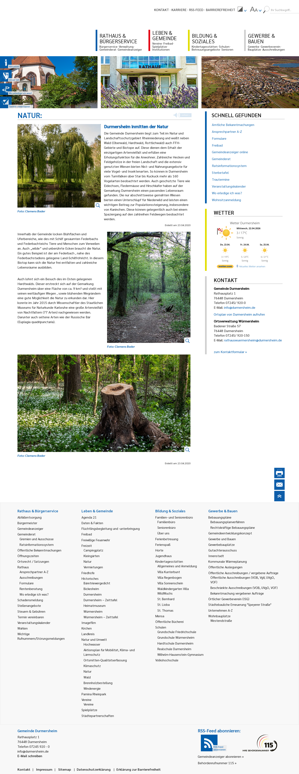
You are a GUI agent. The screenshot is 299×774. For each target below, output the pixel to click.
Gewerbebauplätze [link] (221, 544)
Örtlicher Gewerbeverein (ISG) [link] (228, 599)
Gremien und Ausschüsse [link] (37, 539)
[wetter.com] (225, 267)
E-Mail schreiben (29, 756)
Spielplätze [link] (89, 710)
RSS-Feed (196, 9)
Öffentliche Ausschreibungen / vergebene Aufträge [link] (243, 573)
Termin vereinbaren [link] (30, 617)
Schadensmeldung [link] (30, 600)
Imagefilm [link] (89, 622)
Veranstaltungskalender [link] (33, 622)
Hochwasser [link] (92, 644)
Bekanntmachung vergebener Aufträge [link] (237, 593)
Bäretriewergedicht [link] (97, 583)
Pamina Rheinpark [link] (94, 694)
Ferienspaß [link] (163, 544)
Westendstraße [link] (221, 620)
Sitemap (64, 769)
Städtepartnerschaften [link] (98, 715)
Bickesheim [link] (91, 588)
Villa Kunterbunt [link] (168, 572)
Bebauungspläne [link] (219, 517)
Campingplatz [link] (93, 550)
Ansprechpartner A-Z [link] (34, 572)
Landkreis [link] (88, 634)
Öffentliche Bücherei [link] (169, 621)
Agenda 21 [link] (89, 517)
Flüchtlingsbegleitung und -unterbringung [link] (111, 528)
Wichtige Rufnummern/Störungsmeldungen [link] (41, 636)
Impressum (44, 769)
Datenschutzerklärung (94, 769)
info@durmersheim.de (239, 307)
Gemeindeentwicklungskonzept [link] (230, 533)
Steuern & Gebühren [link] (31, 611)
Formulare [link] (27, 583)
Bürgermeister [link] (27, 523)
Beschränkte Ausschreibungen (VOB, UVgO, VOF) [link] (244, 587)
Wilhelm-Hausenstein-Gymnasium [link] (180, 654)
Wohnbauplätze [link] (219, 616)
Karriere (179, 9)
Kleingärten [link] (92, 556)
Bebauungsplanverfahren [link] (227, 522)
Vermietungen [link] (93, 567)
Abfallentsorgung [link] (29, 517)
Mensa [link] (159, 616)
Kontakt (161, 9)
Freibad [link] (87, 534)
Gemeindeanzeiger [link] (30, 528)
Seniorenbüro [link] (166, 527)
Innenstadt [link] (216, 556)
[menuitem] (242, 9)
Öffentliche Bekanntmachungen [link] (39, 550)
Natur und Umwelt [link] (94, 639)
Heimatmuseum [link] (95, 605)
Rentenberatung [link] (31, 588)
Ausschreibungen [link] (31, 577)
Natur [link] (87, 561)
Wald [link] (87, 677)
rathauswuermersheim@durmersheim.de (253, 340)
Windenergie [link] (92, 688)
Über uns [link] (163, 533)
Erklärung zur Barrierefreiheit (138, 769)
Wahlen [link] (22, 628)
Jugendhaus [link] (163, 556)
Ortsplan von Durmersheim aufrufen (239, 314)
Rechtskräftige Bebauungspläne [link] (232, 527)
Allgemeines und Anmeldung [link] (177, 566)
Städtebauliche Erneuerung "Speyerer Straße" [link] (239, 604)
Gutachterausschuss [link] (222, 550)
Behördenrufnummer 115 (216, 763)
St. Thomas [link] (165, 610)
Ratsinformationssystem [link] (37, 544)
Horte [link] (159, 550)
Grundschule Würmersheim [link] (175, 637)
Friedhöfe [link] (88, 573)
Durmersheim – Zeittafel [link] (100, 600)
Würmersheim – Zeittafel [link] (101, 617)
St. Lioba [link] (163, 604)
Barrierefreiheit (220, 9)
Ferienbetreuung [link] (166, 539)
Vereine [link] (89, 704)
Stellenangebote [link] (29, 605)
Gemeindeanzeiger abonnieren (219, 756)
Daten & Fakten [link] (92, 523)
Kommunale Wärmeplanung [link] (227, 561)
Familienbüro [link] (166, 522)
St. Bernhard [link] (165, 599)
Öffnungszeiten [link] (28, 556)
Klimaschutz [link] (92, 665)
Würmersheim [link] (93, 611)
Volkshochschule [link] (166, 660)
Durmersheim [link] (93, 594)
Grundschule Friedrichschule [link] (176, 632)
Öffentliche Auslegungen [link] (225, 567)
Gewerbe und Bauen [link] (222, 539)
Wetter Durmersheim (245, 223)
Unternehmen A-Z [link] (220, 610)
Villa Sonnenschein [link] (170, 583)
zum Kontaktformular (229, 352)
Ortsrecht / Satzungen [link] (33, 561)
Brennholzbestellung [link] (98, 683)
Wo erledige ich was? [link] (34, 594)
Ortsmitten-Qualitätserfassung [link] (105, 660)
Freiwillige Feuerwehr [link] (96, 540)
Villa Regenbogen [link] (169, 577)
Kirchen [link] (87, 628)
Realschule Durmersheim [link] (174, 649)
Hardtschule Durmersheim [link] (175, 643)
